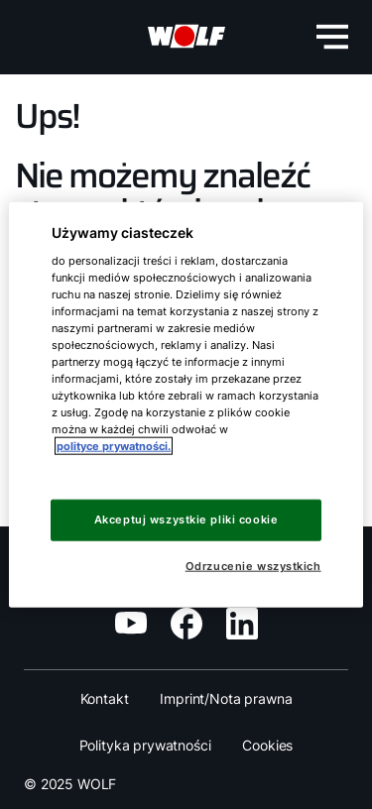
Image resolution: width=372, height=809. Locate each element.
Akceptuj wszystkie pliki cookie (186, 519)
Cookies (267, 745)
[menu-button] (332, 37)
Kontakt (104, 698)
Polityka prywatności (145, 745)
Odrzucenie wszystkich (253, 566)
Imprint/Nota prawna (226, 698)
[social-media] (131, 623)
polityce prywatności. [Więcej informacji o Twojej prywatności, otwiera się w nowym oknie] (114, 446)
